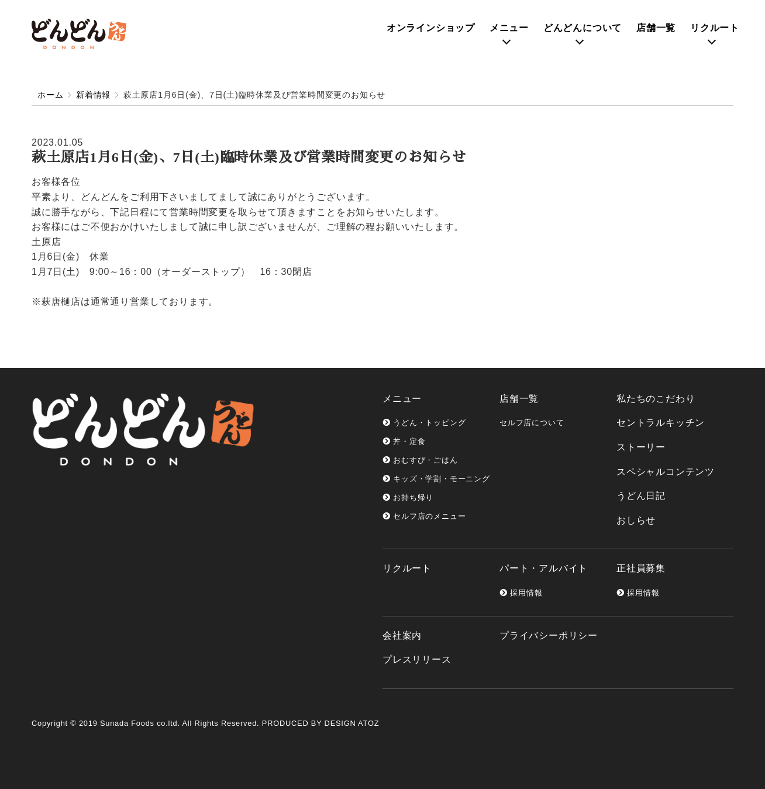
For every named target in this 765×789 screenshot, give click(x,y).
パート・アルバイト (543, 568)
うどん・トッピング (424, 422)
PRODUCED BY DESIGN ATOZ (320, 723)
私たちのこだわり (655, 399)
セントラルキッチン (660, 423)
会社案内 (402, 635)
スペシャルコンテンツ (665, 472)
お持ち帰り (407, 497)
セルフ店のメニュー (424, 516)
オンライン (431, 28)
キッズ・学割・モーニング (436, 478)
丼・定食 (403, 441)
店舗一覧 (656, 28)
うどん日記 (641, 496)
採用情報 (520, 592)
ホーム (50, 94)
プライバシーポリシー (548, 635)
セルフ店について (531, 422)
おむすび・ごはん (420, 460)
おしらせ (636, 520)
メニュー (509, 28)
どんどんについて (582, 28)
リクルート (714, 28)
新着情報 (93, 94)
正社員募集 (641, 568)
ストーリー (641, 447)
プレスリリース (417, 659)
